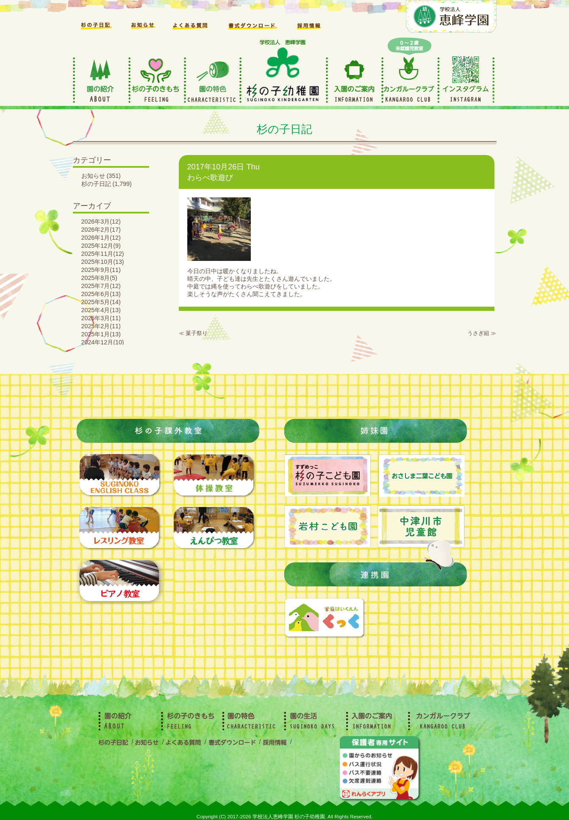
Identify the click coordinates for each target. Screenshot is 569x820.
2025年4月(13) (101, 310)
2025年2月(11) (101, 326)
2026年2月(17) (101, 229)
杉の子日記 (96, 183)
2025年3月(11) (101, 318)
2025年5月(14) (101, 302)
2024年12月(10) (102, 342)
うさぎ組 (478, 333)
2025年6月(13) (101, 294)
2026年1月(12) (101, 237)
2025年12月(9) (101, 245)
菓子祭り (197, 333)
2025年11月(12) (102, 253)
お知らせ (93, 175)
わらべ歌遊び (210, 177)
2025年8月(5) (99, 277)
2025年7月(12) (101, 286)
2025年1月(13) (101, 334)
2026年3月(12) (101, 221)
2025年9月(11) (101, 269)
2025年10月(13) (102, 261)
